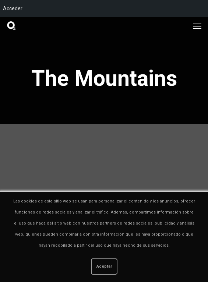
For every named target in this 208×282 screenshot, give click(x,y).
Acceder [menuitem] (12, 8)
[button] (197, 25)
